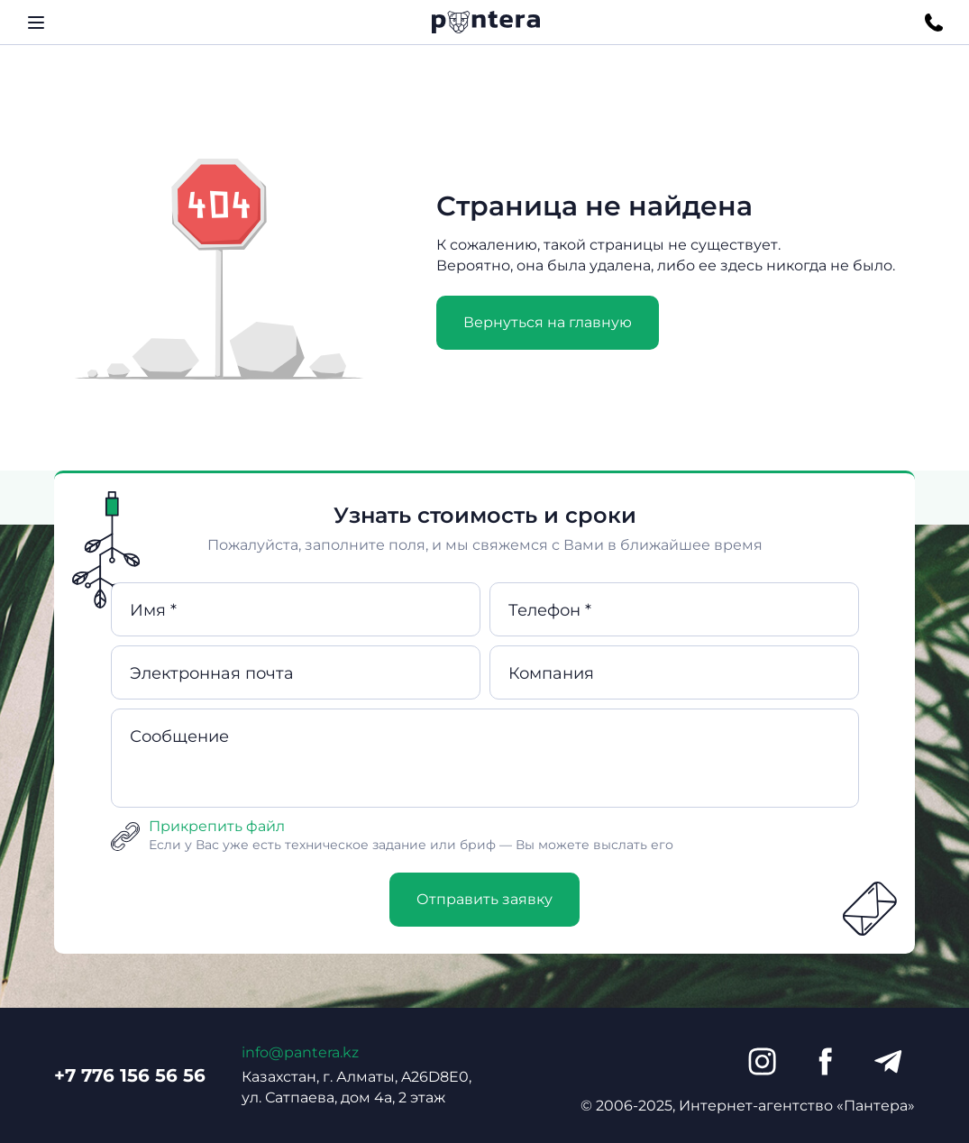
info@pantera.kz (300, 1052)
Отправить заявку (484, 899)
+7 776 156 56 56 (130, 1075)
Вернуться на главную (547, 322)
